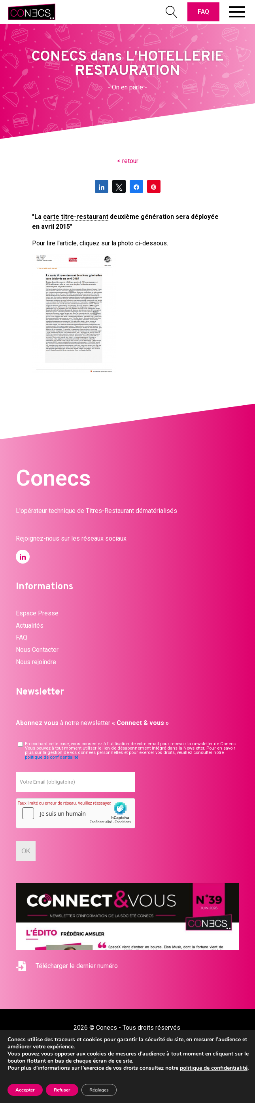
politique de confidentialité (51, 757)
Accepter (25, 1090)
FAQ (203, 11)
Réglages (99, 1090)
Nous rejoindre (36, 662)
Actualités (29, 625)
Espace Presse (37, 613)
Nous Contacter (37, 649)
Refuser (62, 1090)
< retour (127, 161)
